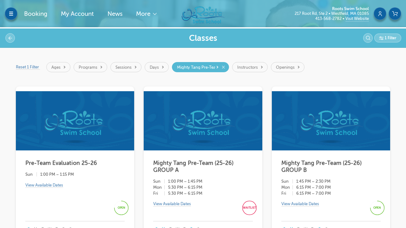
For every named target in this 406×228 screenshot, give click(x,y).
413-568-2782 (329, 18)
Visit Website (357, 18)
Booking (35, 13)
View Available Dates (44, 185)
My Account (77, 13)
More (144, 13)
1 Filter (390, 38)
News (115, 13)
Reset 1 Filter (28, 67)
